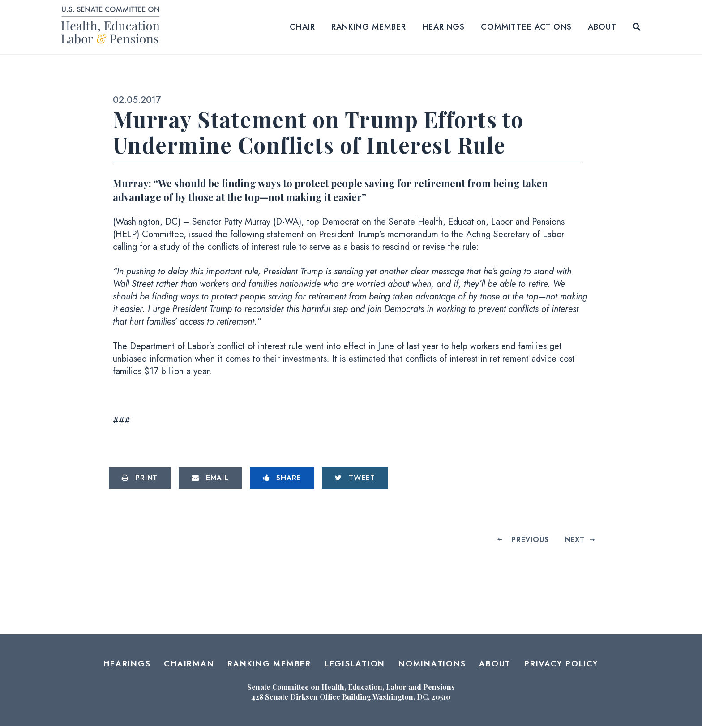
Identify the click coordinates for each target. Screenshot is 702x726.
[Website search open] (637, 27)
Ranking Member (368, 27)
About (602, 27)
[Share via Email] (210, 478)
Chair (302, 27)
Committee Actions (526, 27)
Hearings (443, 27)
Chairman (189, 664)
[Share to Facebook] (282, 478)
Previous (529, 539)
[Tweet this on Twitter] (355, 478)
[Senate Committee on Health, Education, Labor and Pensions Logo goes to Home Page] (113, 26)
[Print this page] (140, 478)
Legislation (355, 664)
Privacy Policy (561, 664)
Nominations (432, 664)
